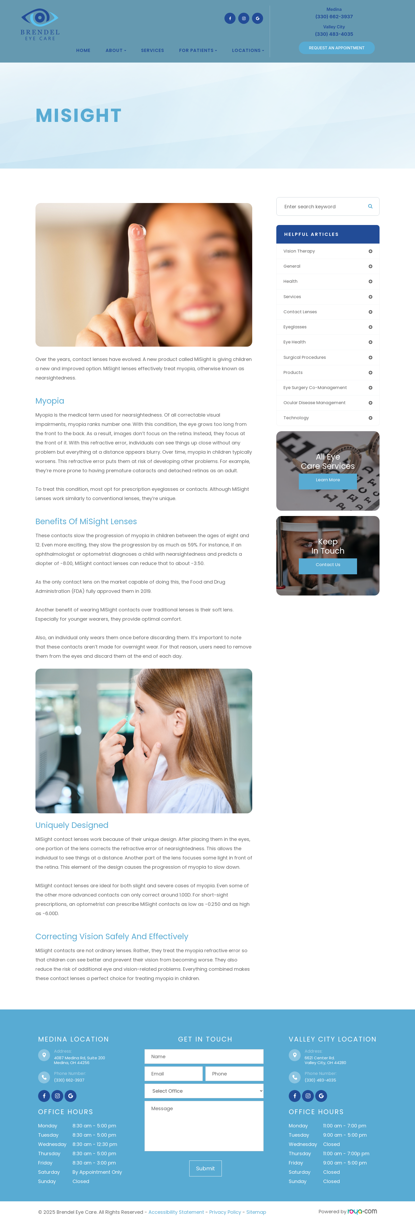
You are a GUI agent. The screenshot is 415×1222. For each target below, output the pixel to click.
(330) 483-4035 (320, 1080)
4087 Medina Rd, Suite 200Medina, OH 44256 (79, 1060)
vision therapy (302, 251)
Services (152, 50)
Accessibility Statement (176, 1211)
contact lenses (303, 314)
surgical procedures (308, 361)
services (294, 298)
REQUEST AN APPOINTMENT (336, 47)
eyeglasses (298, 329)
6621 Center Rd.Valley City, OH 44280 (325, 1060)
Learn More (328, 486)
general (294, 267)
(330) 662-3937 (69, 1080)
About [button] (116, 50)
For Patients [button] (198, 50)
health (292, 282)
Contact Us (328, 571)
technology (298, 423)
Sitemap (256, 1211)
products (295, 376)
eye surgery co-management (320, 392)
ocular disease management (319, 407)
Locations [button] (248, 50)
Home (83, 50)
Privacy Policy (225, 1211)
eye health (297, 345)
